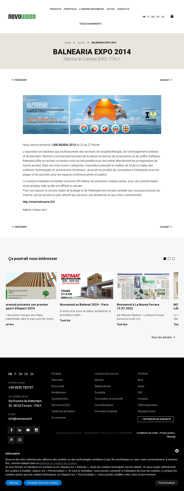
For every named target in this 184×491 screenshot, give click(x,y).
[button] (165, 258)
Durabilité (100, 392)
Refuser (130, 482)
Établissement (103, 385)
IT (148, 16)
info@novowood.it (20, 418)
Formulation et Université (109, 398)
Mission (99, 379)
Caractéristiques (104, 404)
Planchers (57, 379)
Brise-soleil (58, 385)
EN (152, 16)
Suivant (164, 80)
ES (163, 16)
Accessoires (59, 417)
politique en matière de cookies (58, 463)
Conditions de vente (147, 432)
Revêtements (59, 392)
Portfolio (70, 9)
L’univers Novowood (91, 9)
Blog (140, 379)
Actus (110, 9)
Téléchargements (90, 23)
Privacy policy (167, 432)
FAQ (140, 392)
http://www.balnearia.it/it (39, 201)
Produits (55, 9)
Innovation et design (106, 410)
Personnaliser (17, 482)
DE (158, 16)
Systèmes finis (60, 398)
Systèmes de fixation (63, 410)
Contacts (123, 9)
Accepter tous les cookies (159, 482)
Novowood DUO (61, 404)
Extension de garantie (156, 418)
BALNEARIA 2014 (65, 145)
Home (68, 43)
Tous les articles (163, 337)
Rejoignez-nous (146, 410)
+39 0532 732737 (20, 387)
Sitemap (171, 436)
